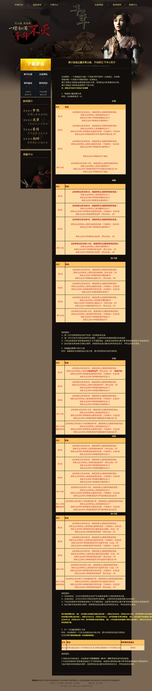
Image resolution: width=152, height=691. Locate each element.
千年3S (28, 93)
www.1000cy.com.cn (104, 66)
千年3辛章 (43, 93)
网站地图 (84, 683)
